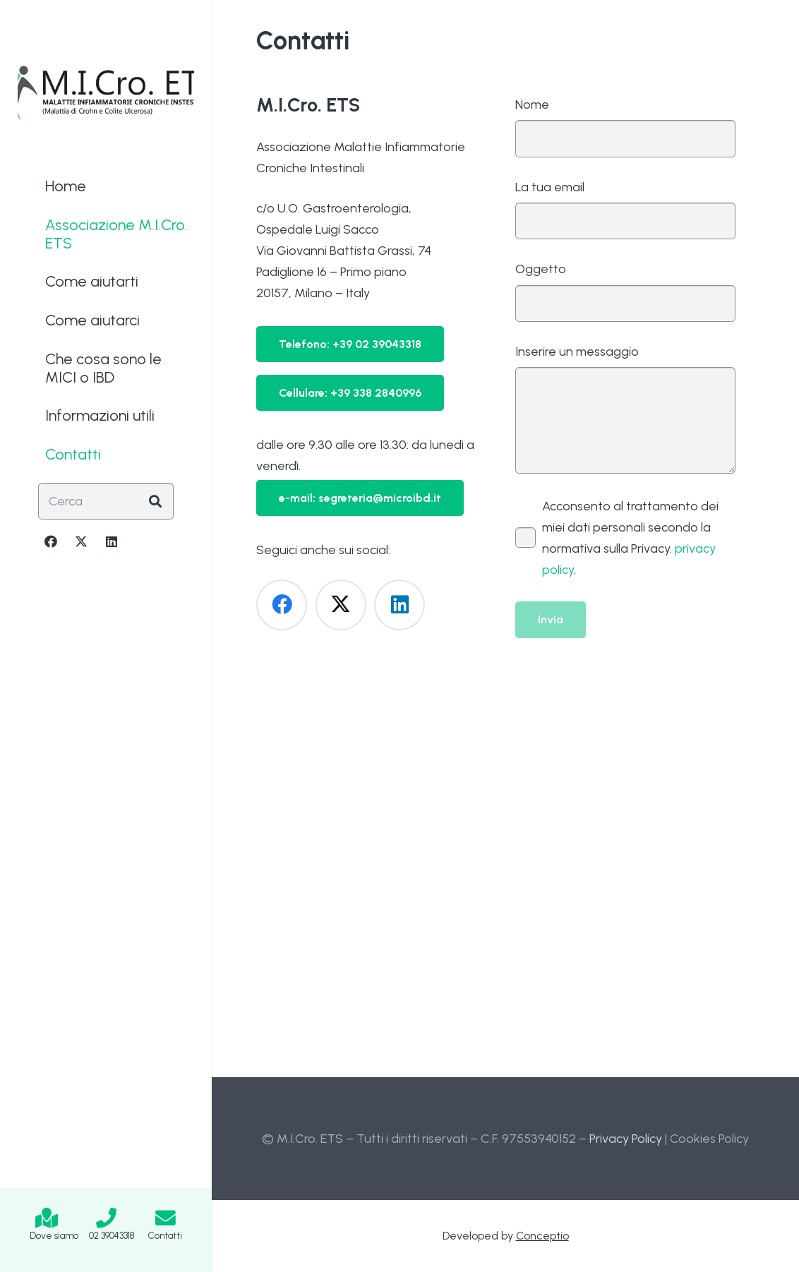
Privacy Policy (625, 1138)
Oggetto (625, 291)
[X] (81, 541)
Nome (625, 127)
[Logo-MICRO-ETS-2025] (106, 92)
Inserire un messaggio (625, 409)
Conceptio (542, 1235)
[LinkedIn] (111, 541)
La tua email (625, 209)
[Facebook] (51, 541)
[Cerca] (106, 501)
